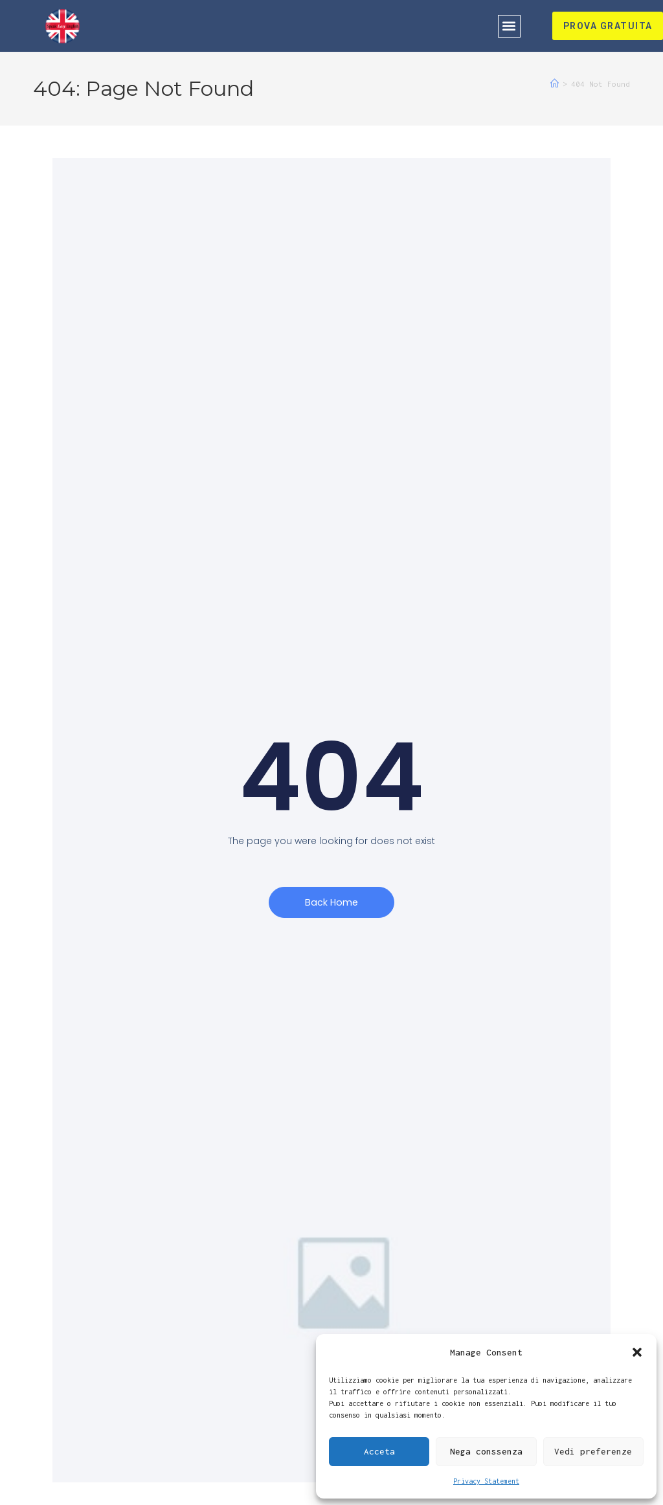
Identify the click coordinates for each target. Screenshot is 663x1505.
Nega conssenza (486, 1451)
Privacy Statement (486, 1481)
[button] (637, 1352)
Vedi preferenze (593, 1451)
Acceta (379, 1451)
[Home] (554, 84)
